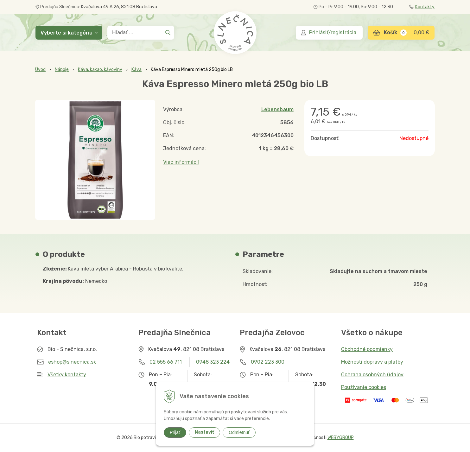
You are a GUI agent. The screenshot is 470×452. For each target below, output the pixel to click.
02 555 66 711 (165, 362)
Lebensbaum (277, 109)
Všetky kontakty (67, 375)
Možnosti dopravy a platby (372, 362)
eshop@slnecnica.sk (72, 362)
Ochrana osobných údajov (372, 375)
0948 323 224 (213, 362)
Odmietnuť (239, 432)
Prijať (175, 432)
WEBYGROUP (340, 437)
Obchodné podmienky (367, 349)
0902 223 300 (267, 362)
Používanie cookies (363, 387)
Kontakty (422, 7)
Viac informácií (181, 162)
